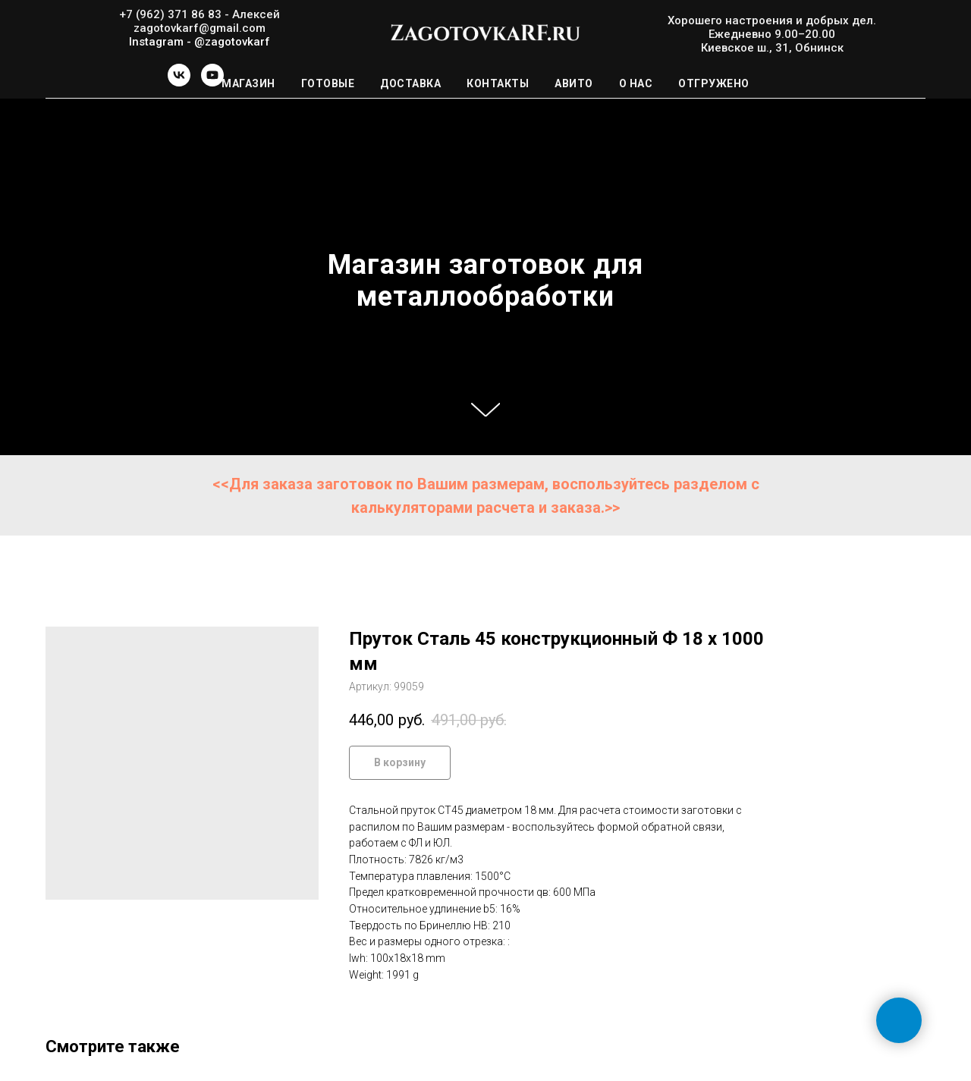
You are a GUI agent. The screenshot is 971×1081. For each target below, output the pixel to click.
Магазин (248, 83)
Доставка (410, 83)
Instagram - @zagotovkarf (199, 42)
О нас (636, 83)
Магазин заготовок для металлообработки (485, 281)
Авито (574, 83)
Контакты (498, 83)
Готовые (328, 83)
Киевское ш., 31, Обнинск (772, 48)
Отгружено (713, 83)
